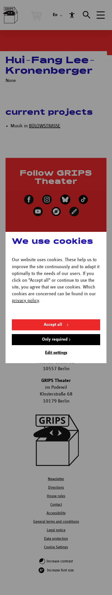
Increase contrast (60, 561)
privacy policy (25, 281)
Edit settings (56, 333)
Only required (54, 320)
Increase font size (60, 570)
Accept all (53, 305)
